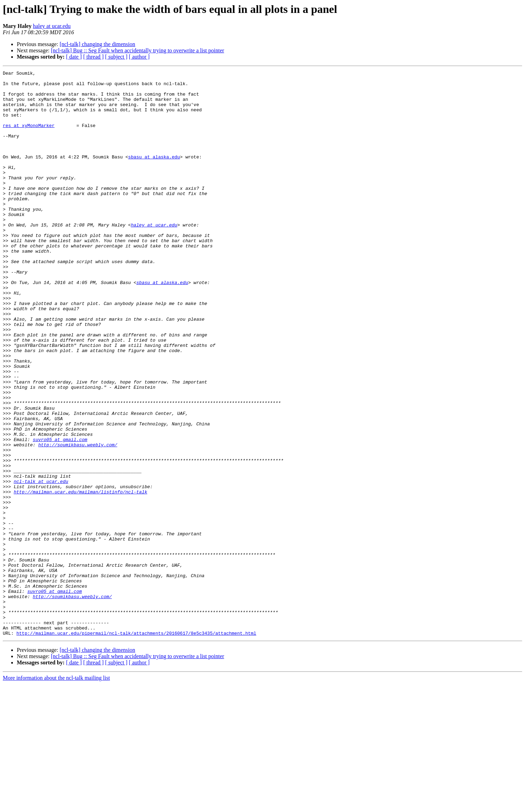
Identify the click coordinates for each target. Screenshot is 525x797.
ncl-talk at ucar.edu (41, 564)
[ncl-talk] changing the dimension (97, 44)
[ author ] (139, 57)
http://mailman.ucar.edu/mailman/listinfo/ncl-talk (80, 576)
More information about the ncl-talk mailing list (56, 791)
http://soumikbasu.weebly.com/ (77, 520)
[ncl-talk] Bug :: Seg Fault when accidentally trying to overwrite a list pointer (137, 50)
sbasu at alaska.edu (154, 174)
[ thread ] (93, 57)
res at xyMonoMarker (28, 137)
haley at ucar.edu (52, 26)
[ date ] (74, 57)
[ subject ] (116, 57)
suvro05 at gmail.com (60, 514)
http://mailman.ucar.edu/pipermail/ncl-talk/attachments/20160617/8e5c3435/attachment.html (136, 746)
